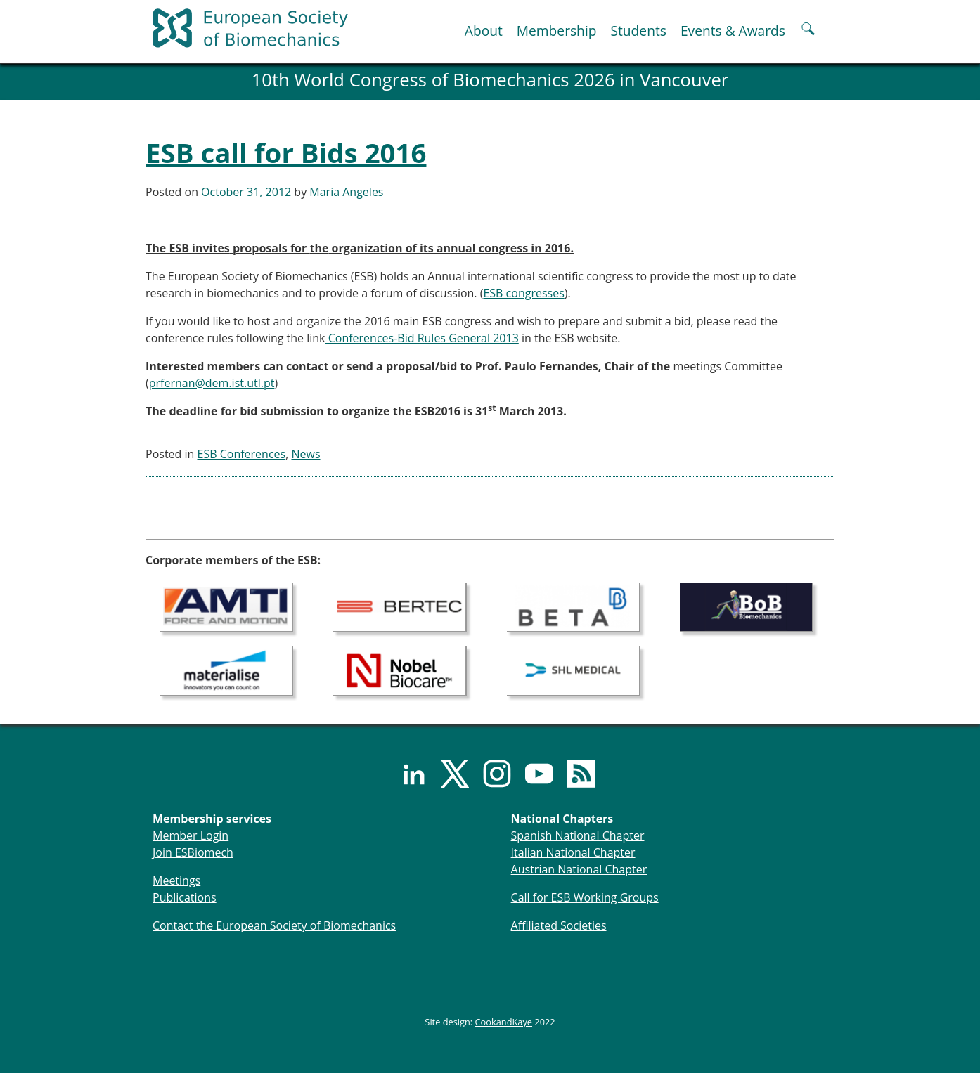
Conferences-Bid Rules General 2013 (422, 338)
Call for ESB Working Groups (585, 897)
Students (638, 30)
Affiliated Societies (559, 925)
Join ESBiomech (193, 852)
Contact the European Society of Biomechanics (274, 925)
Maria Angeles (346, 192)
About (484, 30)
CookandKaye (504, 1021)
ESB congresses (523, 293)
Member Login (190, 835)
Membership (557, 30)
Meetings (176, 880)
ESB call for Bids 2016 (286, 152)
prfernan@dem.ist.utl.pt (212, 383)
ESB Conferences (242, 454)
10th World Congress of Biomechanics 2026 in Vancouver (490, 79)
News (305, 454)
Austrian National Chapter (579, 869)
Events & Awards (733, 30)
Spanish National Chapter (578, 835)
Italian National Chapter (573, 852)
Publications (185, 897)
